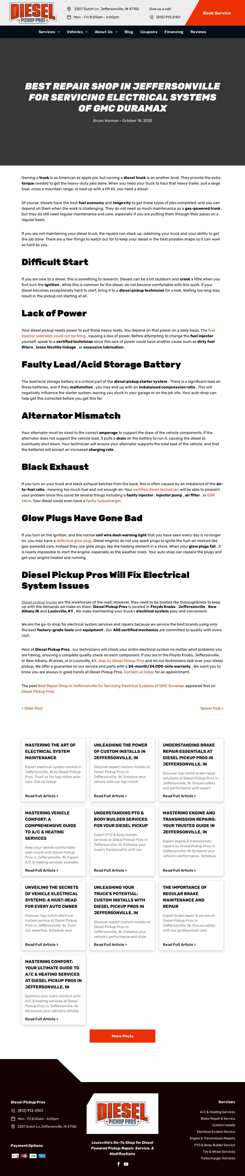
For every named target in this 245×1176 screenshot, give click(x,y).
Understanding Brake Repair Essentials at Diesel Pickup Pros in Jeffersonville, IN (189, 755)
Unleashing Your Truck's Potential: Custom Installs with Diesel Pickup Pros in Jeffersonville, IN (119, 900)
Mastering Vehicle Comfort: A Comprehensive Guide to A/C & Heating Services (50, 825)
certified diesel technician (156, 489)
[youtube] (126, 1165)
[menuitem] (49, 31)
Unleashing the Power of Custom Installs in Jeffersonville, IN (120, 751)
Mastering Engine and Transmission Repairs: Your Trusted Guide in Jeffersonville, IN (189, 822)
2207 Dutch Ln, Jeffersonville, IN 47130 (106, 9)
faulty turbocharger (103, 501)
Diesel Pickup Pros (38, 691)
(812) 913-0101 (168, 17)
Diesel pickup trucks (39, 602)
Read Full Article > (41, 796)
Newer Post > (212, 708)
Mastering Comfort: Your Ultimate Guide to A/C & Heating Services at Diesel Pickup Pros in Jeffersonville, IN (53, 974)
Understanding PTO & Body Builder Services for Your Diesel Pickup (121, 819)
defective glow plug (74, 540)
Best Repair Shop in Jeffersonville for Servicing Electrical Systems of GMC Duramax (111, 686)
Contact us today (139, 672)
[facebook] (118, 1165)
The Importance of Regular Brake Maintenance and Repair (185, 897)
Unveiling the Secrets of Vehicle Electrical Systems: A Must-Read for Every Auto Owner (51, 897)
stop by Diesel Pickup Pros (121, 660)
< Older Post (32, 708)
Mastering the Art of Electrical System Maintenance (50, 751)
